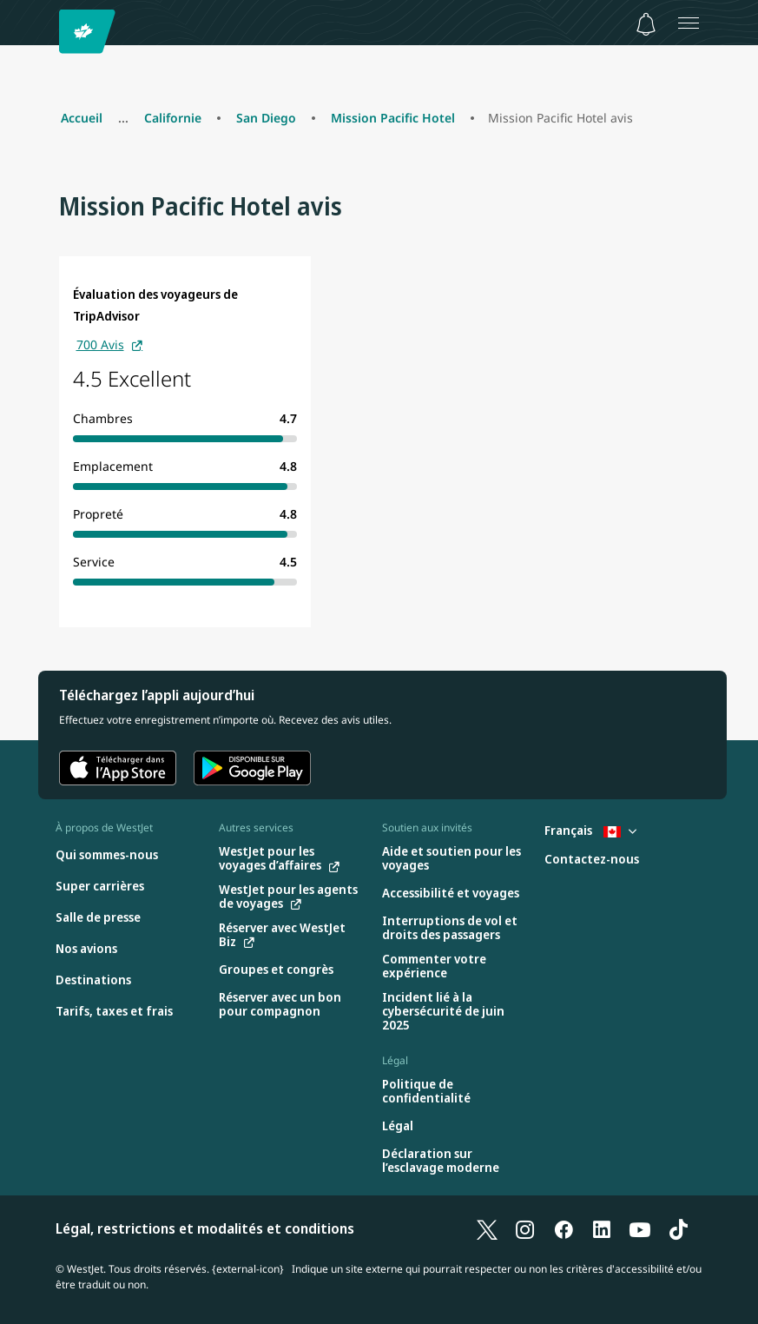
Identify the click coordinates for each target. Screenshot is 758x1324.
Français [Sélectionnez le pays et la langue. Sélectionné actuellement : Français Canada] (590, 830)
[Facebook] (563, 1228)
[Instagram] (525, 1228)
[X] (487, 1228)
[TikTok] (678, 1228)
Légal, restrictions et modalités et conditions (205, 1228)
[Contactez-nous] (591, 860)
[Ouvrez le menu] (688, 22)
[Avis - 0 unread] (646, 24)
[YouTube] (639, 1228)
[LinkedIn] (601, 1228)
